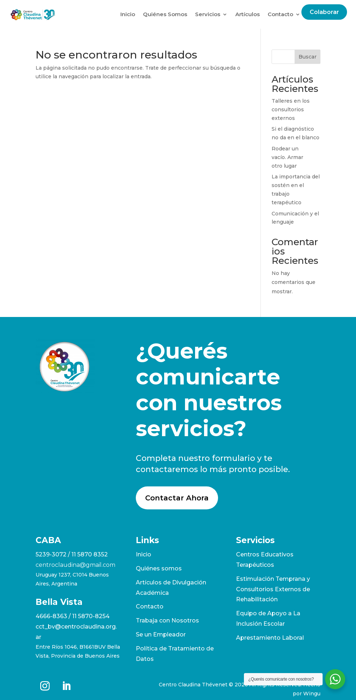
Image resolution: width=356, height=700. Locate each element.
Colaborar (324, 12)
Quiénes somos (159, 568)
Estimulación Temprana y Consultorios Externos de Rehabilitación (273, 589)
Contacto (280, 14)
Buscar (307, 56)
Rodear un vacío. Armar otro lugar (287, 157)
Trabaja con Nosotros (167, 620)
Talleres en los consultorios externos (291, 109)
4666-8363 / (54, 616)
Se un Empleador (161, 634)
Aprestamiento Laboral (270, 637)
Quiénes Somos (165, 14)
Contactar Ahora (177, 498)
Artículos (247, 14)
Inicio (127, 14)
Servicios (207, 14)
